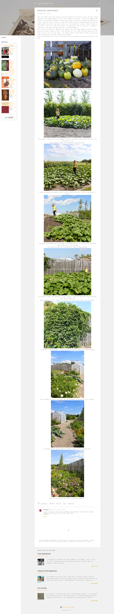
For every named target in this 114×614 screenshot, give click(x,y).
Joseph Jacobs (13, 107)
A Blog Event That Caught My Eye (47, 571)
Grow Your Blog (42, 588)
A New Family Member (44, 554)
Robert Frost (13, 94)
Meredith (46, 509)
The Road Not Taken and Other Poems (12, 91)
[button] (96, 11)
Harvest (58, 503)
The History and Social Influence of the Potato (12, 80)
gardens (51, 503)
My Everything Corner (45, 3)
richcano (71, 610)
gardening (44, 503)
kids (64, 503)
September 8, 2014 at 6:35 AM (57, 509)
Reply (45, 516)
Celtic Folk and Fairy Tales (12, 104)
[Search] (99, 4)
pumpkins (71, 503)
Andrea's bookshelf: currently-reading (9, 46)
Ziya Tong (5, 74)
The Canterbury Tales (12, 49)
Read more (94, 566)
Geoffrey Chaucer (11, 52)
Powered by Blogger (67, 607)
